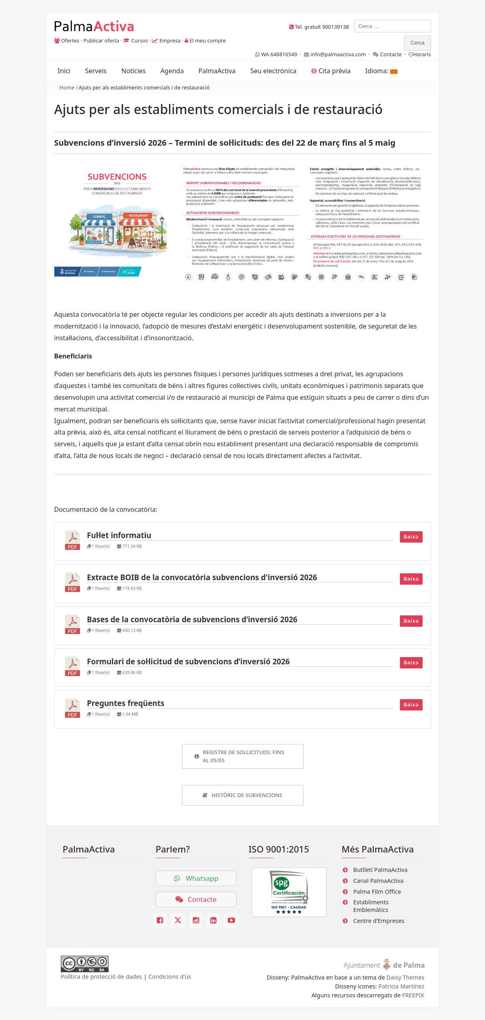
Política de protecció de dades (101, 976)
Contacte (391, 54)
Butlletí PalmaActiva (380, 870)
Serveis (96, 70)
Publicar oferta (101, 40)
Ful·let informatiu (119, 535)
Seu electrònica (273, 70)
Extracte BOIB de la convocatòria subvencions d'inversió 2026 (202, 577)
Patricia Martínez (401, 986)
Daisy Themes (406, 977)
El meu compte (207, 40)
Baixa (411, 536)
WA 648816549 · (279, 54)
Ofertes (70, 40)
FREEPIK (413, 995)
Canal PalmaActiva (378, 880)
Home (67, 87)
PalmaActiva (217, 70)
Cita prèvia (330, 70)
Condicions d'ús (169, 976)
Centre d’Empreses (378, 921)
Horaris (422, 54)
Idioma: (381, 70)
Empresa (170, 40)
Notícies (133, 70)
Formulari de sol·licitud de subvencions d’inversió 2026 (188, 661)
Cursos (139, 40)
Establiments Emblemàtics (371, 906)
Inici (64, 70)
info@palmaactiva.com (338, 54)
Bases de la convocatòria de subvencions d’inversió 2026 (192, 619)
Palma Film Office (377, 891)
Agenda (172, 70)
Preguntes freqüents (126, 703)
